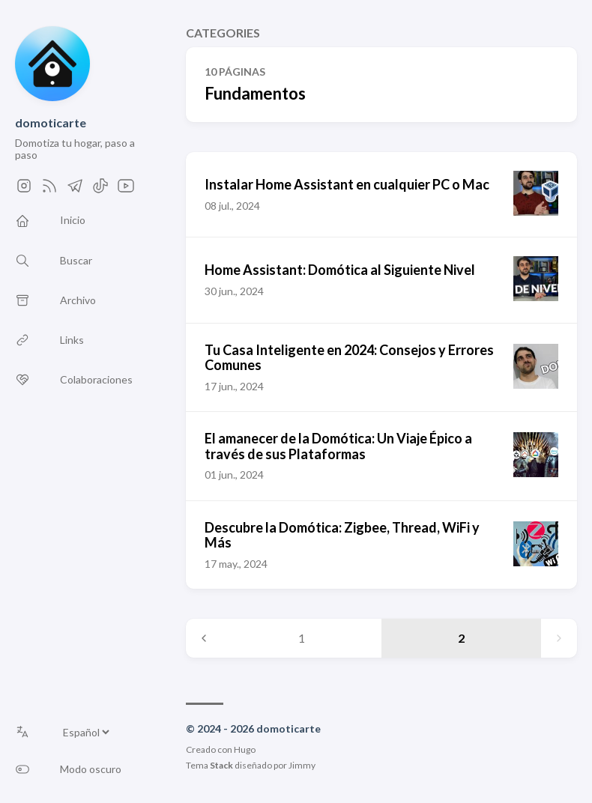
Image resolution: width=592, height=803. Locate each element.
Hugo (245, 749)
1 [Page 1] (301, 638)
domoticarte (50, 122)
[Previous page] (204, 638)
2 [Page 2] (461, 638)
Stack (221, 765)
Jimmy (302, 765)
